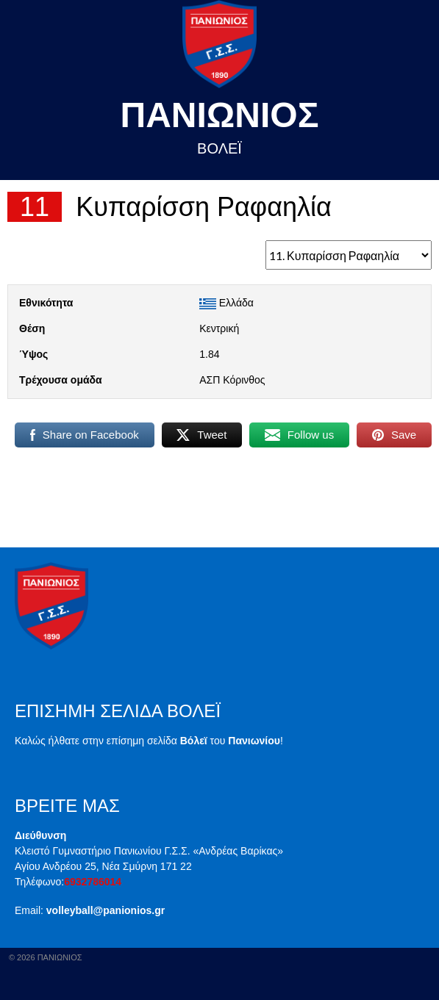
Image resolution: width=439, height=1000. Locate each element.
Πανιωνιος (220, 115)
